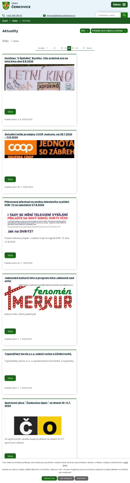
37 (84, 48)
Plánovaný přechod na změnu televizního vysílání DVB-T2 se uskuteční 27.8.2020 (31, 136)
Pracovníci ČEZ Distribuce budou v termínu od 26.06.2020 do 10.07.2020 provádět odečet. (32, 290)
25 (73, 48)
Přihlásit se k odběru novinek (109, 30)
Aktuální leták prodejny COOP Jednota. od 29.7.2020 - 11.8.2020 (96, 59)
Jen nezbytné (66, 478)
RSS (84, 30)
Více (10, 111)
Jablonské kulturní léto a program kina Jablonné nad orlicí (94, 136)
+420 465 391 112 (50, 455)
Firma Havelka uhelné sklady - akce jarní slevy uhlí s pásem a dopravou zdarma (95, 289)
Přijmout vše (48, 478)
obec (16, 41)
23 (65, 48)
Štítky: (5, 40)
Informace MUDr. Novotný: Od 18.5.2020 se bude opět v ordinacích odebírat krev (32, 343)
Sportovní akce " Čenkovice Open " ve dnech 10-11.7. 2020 (97, 212)
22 (62, 48)
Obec (15, 20)
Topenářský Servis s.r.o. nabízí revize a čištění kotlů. (29, 212)
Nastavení (82, 478)
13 (54, 48)
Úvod (4, 20)
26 (77, 48)
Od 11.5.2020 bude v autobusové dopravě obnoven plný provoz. (95, 343)
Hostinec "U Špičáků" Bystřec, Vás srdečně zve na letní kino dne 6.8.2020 (32, 59)
